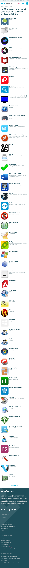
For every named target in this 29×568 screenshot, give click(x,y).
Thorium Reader (19, 0)
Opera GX (4, 0)
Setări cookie (4, 560)
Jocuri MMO (11, 0)
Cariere (2, 530)
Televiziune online (26, 0)
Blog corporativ (4, 528)
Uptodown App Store (6, 538)
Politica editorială (5, 522)
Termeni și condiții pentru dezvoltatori (10, 563)
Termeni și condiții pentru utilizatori (9, 556)
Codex (8, 0)
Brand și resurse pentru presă (8, 526)
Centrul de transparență (6, 524)
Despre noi (3, 517)
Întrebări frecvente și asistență (8, 549)
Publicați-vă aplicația (5, 540)
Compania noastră (5, 520)
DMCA (2, 565)
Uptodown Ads (4, 544)
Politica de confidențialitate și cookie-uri (10, 558)
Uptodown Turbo (6, 546)
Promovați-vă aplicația (6, 542)
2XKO (15, 0)
